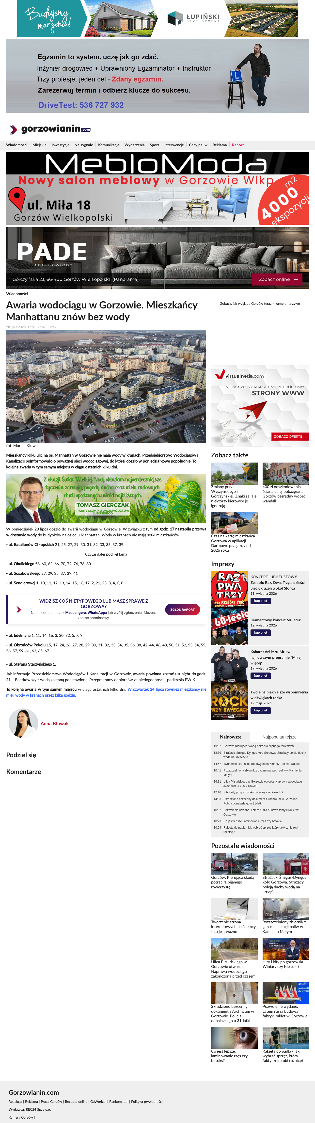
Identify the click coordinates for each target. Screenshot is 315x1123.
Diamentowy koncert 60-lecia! (276, 620)
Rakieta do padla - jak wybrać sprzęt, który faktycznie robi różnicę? (260, 830)
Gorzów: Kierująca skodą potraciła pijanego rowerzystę (259, 746)
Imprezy (223, 564)
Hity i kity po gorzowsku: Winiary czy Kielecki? (253, 792)
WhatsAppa (97, 612)
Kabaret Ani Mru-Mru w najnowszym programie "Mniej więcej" (276, 657)
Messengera (75, 612)
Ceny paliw (198, 145)
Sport (154, 145)
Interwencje (174, 145)
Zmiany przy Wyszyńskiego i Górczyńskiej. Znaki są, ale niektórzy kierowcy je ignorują (233, 496)
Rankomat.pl (118, 1102)
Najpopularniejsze (279, 737)
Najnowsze (231, 737)
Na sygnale (84, 145)
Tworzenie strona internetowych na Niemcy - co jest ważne (261, 764)
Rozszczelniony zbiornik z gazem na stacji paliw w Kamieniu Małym (262, 773)
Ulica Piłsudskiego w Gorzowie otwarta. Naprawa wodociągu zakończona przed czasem (262, 784)
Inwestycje (60, 145)
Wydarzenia (135, 145)
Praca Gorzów (51, 1102)
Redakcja (15, 1102)
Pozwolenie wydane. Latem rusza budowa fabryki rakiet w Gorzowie (261, 812)
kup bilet (260, 601)
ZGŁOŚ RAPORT (183, 609)
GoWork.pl (98, 1102)
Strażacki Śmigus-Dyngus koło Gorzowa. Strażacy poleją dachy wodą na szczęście (264, 755)
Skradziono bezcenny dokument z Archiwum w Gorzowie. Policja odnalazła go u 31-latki (260, 801)
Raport (238, 145)
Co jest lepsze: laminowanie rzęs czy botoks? (252, 821)
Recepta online (76, 1102)
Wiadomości (16, 145)
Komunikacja (108, 145)
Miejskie (39, 145)
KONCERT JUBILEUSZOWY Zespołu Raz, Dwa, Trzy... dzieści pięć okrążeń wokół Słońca (278, 582)
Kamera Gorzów (21, 1117)
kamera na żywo (287, 303)
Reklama (220, 145)
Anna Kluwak (55, 724)
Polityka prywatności (146, 1102)
